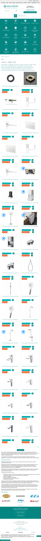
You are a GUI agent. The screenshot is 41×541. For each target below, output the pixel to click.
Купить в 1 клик (25, 115)
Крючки (26, 70)
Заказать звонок (20, 515)
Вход (31, 0)
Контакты (29, 2)
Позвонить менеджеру (20, 512)
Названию (10, 62)
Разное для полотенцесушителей (24, 68)
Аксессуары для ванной (5, 70)
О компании (3, 2)
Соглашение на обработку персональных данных (20, 529)
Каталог (10, 2)
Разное (12, 67)
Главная (2, 56)
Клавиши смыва (13, 68)
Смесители (17, 67)
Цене (15, 62)
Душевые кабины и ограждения (6, 64)
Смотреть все (20, 505)
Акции (7, 2)
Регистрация (36, 0)
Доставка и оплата (19, 2)
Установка (25, 2)
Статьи (38, 2)
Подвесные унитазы (27, 64)
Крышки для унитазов (5, 67)
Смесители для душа (5, 68)
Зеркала (15, 64)
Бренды (14, 2)
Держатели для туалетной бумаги (17, 70)
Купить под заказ (5, 115)
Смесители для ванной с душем (26, 67)
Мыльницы (31, 70)
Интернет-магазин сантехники (18, 522)
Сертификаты (34, 2)
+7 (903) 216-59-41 (30, 10)
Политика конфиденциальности (20, 528)
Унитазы (20, 64)
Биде (34, 64)
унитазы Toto (18, 466)
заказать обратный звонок (30, 12)
